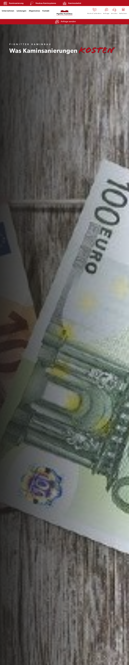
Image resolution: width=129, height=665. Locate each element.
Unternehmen (8, 11)
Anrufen (114, 11)
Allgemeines (34, 11)
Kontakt (45, 11)
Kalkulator (123, 11)
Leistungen (21, 11)
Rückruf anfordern (94, 11)
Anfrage (106, 11)
